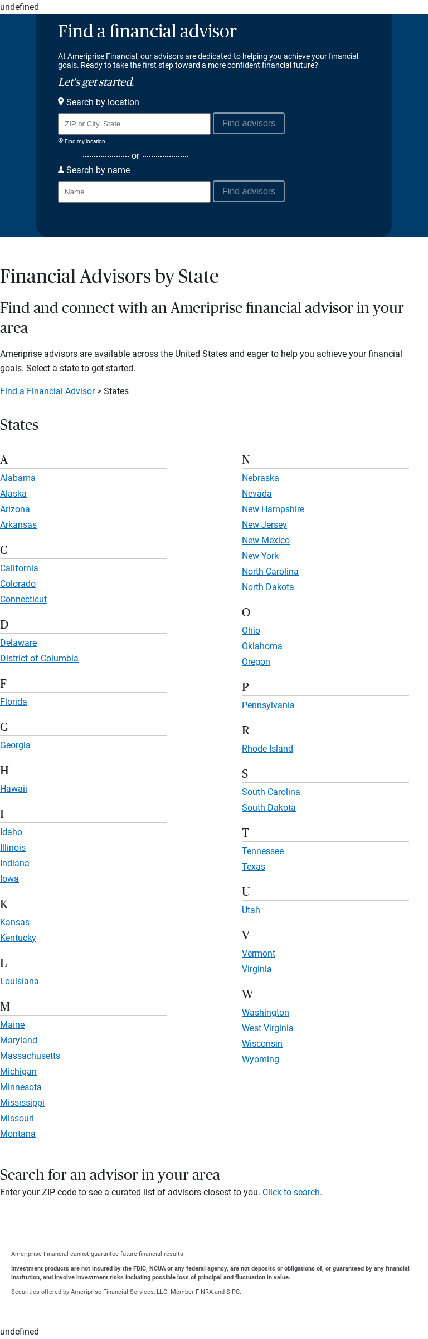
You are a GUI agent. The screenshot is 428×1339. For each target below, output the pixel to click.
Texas (253, 866)
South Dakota (269, 807)
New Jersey (264, 524)
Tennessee (263, 851)
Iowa (9, 879)
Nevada (257, 493)
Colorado (18, 583)
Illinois (13, 847)
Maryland (18, 1040)
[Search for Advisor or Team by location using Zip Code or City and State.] (134, 124)
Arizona (15, 509)
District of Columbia (39, 658)
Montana (18, 1134)
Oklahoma (262, 646)
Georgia (15, 745)
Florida (13, 702)
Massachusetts (30, 1056)
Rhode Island (267, 748)
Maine (12, 1024)
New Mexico (266, 540)
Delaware (18, 642)
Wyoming (260, 1059)
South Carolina (271, 792)
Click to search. (292, 1192)
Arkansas (18, 524)
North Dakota (268, 587)
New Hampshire (273, 509)
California (19, 568)
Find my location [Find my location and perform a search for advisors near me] (81, 141)
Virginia (257, 969)
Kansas (15, 922)
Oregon (256, 661)
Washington (265, 1012)
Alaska (13, 493)
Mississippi (22, 1102)
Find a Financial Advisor (47, 391)
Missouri (17, 1118)
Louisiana (19, 981)
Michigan (18, 1071)
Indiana (15, 863)
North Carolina (270, 571)
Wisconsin (262, 1043)
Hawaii (13, 788)
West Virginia (268, 1028)
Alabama (18, 478)
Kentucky (18, 938)
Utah (251, 910)
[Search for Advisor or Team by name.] (134, 192)
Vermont (258, 953)
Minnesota (21, 1087)
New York (260, 556)
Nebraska (260, 478)
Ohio (251, 630)
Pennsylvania (268, 705)
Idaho (11, 832)
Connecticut (23, 599)
